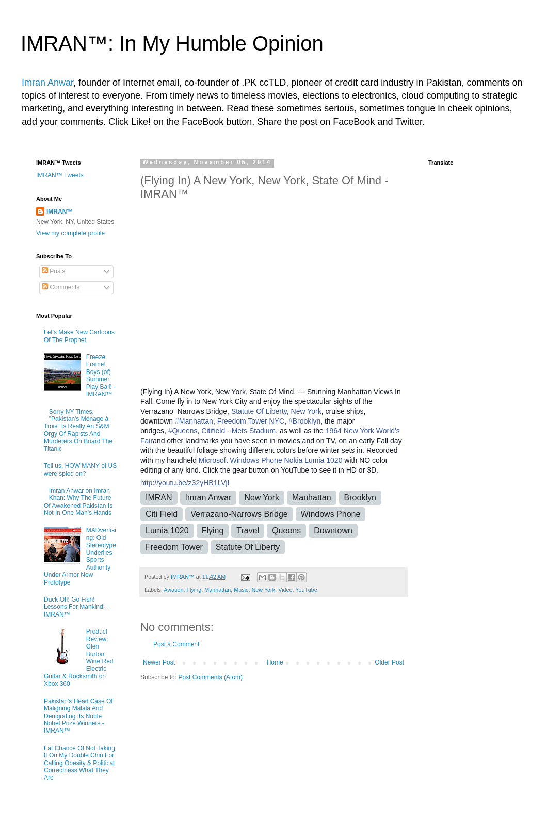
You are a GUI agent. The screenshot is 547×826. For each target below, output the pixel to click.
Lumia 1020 (167, 530)
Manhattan (311, 497)
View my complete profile (70, 233)
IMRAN (159, 497)
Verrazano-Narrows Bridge (239, 514)
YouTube (306, 590)
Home (275, 662)
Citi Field (162, 514)
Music (241, 590)
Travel (247, 530)
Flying (213, 530)
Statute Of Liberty (248, 547)
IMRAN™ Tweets (60, 175)
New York (261, 497)
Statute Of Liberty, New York (276, 411)
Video (285, 590)
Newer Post (159, 662)
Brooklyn (360, 497)
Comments (60, 287)
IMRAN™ (59, 211)
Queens (286, 530)
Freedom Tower (174, 547)
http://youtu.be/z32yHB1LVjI (185, 483)
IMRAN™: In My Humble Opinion (172, 43)
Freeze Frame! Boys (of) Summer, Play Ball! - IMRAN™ (101, 375)
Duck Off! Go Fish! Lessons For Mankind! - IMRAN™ (76, 607)
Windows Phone (256, 460)
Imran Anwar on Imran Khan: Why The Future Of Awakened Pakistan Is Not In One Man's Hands (78, 501)
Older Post (389, 662)
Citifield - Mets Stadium (238, 431)
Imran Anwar (47, 82)
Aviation (173, 590)
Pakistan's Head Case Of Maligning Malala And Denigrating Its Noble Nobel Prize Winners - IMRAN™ (78, 716)
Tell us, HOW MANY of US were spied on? (80, 469)
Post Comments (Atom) (210, 677)
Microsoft (213, 460)
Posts (53, 271)
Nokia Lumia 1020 (313, 460)
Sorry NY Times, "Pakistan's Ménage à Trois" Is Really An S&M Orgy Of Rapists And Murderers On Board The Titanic (78, 430)
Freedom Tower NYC (250, 421)
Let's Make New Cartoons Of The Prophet (79, 336)
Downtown (333, 530)
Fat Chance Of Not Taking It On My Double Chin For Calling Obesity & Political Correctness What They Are (79, 763)
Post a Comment (176, 644)
